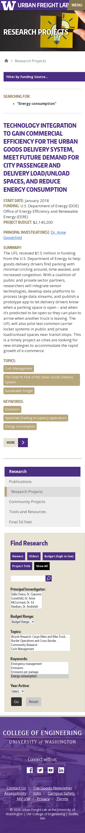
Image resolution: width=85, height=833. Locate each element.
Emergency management (39, 664)
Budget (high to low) (58, 556)
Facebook (31, 769)
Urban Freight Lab (43, 5)
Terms (62, 798)
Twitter (42, 769)
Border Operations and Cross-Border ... (40, 641)
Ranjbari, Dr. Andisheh (26, 607)
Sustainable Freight (19, 391)
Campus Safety (61, 793)
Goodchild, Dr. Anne (26, 598)
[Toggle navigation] (77, 5)
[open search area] (65, 5)
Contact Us (16, 788)
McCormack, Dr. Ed (26, 602)
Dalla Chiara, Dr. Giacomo (26, 594)
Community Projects (27, 501)
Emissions (12, 409)
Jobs (37, 793)
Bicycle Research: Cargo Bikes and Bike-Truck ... (40, 637)
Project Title (21, 566)
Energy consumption (20, 426)
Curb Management (18, 368)
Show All (42, 566)
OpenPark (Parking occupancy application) (36, 418)
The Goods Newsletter (52, 788)
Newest (17, 556)
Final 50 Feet (20, 521)
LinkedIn (63, 769)
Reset (33, 701)
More (11, 442)
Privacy (43, 798)
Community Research (40, 645)
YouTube (52, 769)
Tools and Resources (27, 511)
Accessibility (15, 793)
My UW (23, 798)
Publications (20, 481)
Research (18, 471)
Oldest (34, 556)
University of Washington (9, 5)
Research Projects (27, 491)
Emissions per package (39, 672)
